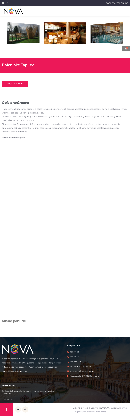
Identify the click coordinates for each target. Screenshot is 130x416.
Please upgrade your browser (65, 218)
